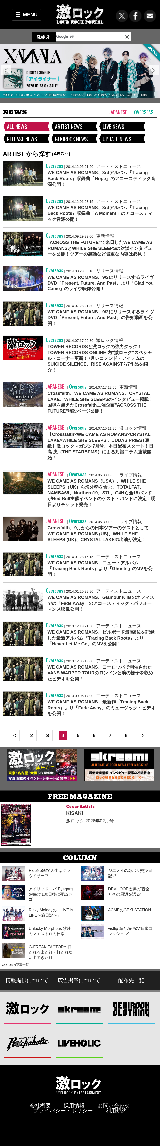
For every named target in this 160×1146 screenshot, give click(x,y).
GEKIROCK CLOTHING (132, 1009)
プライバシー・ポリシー (63, 1110)
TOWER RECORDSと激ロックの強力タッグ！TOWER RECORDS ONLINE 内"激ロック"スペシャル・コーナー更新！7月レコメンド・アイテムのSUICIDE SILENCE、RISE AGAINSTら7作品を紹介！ (100, 358)
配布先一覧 (131, 980)
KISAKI (74, 813)
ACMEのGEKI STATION (129, 910)
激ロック (28, 1009)
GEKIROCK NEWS (71, 139)
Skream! (80, 1009)
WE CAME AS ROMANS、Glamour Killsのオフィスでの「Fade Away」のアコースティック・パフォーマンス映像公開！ (101, 603)
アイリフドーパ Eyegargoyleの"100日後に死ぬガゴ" (51, 894)
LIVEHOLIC (80, 1043)
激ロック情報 (109, 340)
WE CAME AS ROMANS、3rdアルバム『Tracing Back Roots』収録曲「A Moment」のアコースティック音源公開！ (100, 213)
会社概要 (40, 1105)
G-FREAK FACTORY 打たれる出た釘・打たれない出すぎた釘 (51, 952)
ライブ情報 (131, 474)
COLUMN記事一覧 (15, 965)
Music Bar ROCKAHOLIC (28, 1043)
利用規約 (116, 1110)
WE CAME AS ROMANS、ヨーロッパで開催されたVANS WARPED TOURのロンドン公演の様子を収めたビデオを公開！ (100, 673)
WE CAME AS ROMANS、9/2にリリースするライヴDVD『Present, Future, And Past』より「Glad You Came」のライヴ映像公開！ (101, 283)
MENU (30, 14)
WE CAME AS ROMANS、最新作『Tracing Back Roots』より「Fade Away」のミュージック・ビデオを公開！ (102, 707)
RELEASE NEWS (22, 139)
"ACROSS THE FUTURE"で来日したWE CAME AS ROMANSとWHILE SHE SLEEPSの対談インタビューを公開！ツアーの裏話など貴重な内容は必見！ (100, 248)
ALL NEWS (17, 126)
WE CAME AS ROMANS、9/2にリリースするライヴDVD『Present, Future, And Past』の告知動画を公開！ (101, 317)
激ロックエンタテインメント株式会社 (78, 1085)
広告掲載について (79, 980)
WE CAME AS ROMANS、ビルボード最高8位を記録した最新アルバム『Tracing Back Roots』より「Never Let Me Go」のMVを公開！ (101, 638)
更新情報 (105, 236)
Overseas (144, 112)
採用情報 (74, 1105)
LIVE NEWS (113, 126)
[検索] (82, 36)
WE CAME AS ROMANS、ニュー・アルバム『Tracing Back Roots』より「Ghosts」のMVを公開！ (100, 568)
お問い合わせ (114, 1105)
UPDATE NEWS (117, 139)
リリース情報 (109, 270)
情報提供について (27, 980)
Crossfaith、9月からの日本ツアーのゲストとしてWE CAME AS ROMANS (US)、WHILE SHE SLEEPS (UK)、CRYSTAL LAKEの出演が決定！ (98, 533)
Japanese (118, 112)
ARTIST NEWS (69, 126)
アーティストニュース (118, 166)
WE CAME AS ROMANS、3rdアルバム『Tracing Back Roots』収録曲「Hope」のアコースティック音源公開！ (102, 178)
